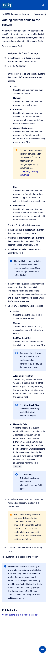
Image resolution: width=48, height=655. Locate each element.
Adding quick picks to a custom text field (20, 615)
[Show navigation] (42, 649)
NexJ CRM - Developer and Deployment (16, 14)
